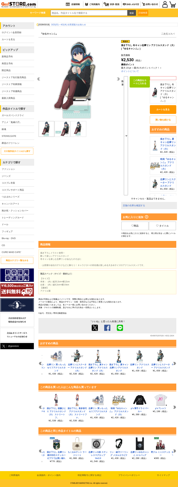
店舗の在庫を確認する (134, 205)
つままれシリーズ (10, 196)
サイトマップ (163, 475)
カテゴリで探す (11, 162)
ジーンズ (6, 176)
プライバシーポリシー (129, 475)
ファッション (8, 169)
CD (3, 245)
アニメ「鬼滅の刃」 (12, 122)
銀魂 (4, 129)
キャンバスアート (10, 203)
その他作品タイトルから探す (17, 151)
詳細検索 (143, 12)
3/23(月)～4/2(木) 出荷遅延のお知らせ (68, 24)
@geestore (10, 346)
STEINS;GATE (9, 136)
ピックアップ (10, 49)
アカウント (9, 25)
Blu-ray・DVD (9, 238)
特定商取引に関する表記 (89, 475)
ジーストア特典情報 (12, 84)
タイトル (162, 225)
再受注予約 (7, 63)
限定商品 (6, 70)
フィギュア (7, 231)
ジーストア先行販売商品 (14, 77)
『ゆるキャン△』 (49, 33)
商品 (135, 225)
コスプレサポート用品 (13, 190)
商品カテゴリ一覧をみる (17, 260)
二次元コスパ (168, 33)
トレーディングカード (13, 217)
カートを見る (8, 39)
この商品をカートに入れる (139, 82)
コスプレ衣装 (8, 183)
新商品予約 (7, 56)
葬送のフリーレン (10, 143)
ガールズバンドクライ (13, 115)
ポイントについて (130, 71)
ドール (5, 224)
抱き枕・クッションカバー (15, 210)
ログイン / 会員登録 (11, 32)
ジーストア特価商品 (12, 91)
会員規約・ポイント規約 (49, 475)
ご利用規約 (14, 475)
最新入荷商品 (8, 98)
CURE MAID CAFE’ (11, 252)
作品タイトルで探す (14, 108)
